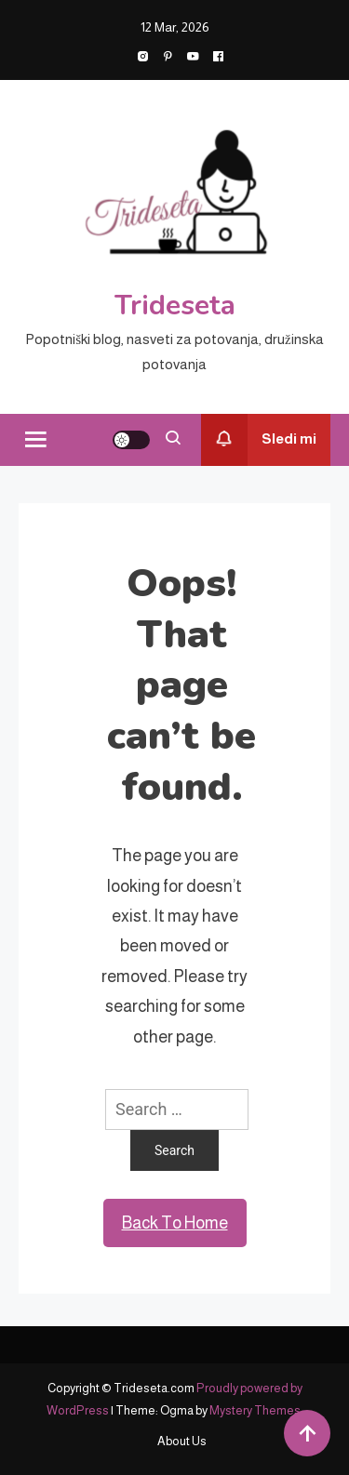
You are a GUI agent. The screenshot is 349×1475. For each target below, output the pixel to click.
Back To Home (175, 1223)
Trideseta (174, 305)
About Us (182, 1441)
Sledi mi (258, 440)
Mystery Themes (255, 1410)
